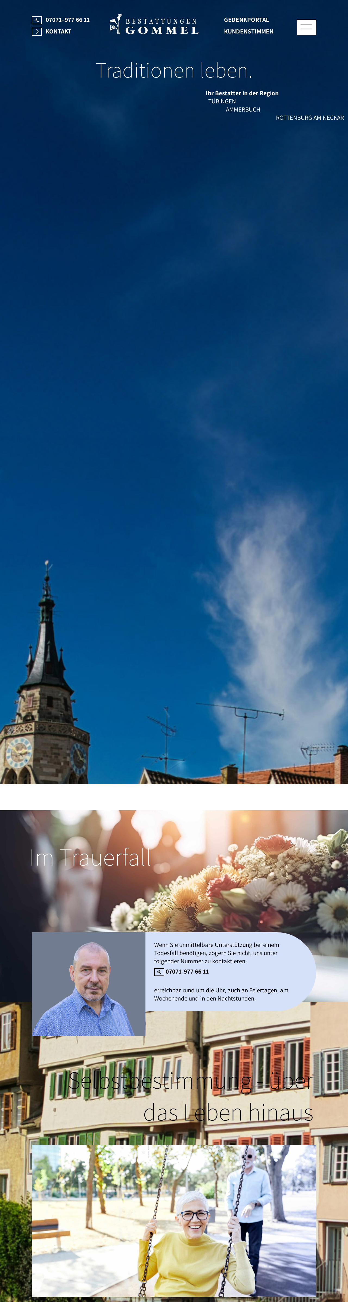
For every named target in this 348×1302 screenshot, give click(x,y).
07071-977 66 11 (181, 971)
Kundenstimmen (249, 31)
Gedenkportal (246, 20)
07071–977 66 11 (61, 20)
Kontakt (52, 31)
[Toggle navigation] (306, 27)
